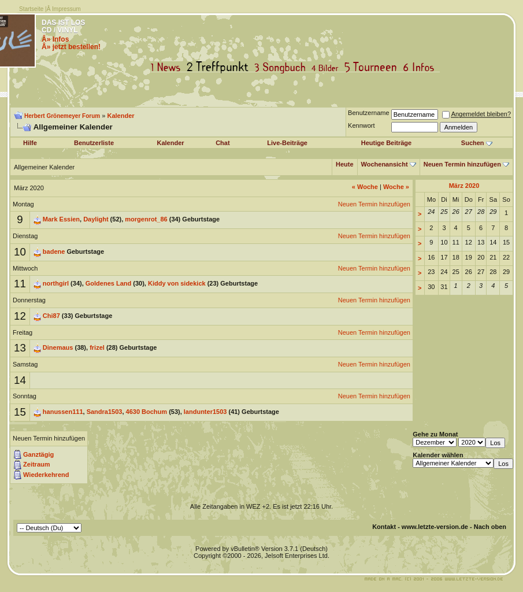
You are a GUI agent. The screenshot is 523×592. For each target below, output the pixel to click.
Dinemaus (58, 347)
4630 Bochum (147, 411)
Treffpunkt (220, 67)
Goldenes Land (108, 283)
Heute (345, 164)
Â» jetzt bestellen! (71, 47)
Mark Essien (61, 219)
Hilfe (30, 142)
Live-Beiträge (287, 142)
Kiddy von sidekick (177, 283)
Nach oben (490, 526)
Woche (365, 186)
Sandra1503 (105, 411)
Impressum (66, 9)
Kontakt (384, 526)
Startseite (31, 9)
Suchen (472, 142)
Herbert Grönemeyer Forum (62, 116)
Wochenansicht (384, 164)
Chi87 (51, 315)
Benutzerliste (94, 142)
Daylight (95, 219)
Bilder (327, 67)
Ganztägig (38, 454)
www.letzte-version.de (435, 526)
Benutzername (369, 112)
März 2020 (464, 185)
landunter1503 (205, 411)
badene (54, 251)
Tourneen (373, 67)
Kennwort (361, 125)
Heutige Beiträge (386, 142)
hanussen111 (63, 411)
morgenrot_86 (146, 219)
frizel (97, 347)
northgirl (56, 283)
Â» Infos (55, 39)
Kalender (120, 115)
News (168, 67)
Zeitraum (36, 464)
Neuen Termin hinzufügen (462, 164)
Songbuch (282, 67)
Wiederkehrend (46, 474)
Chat (222, 142)
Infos (421, 67)
